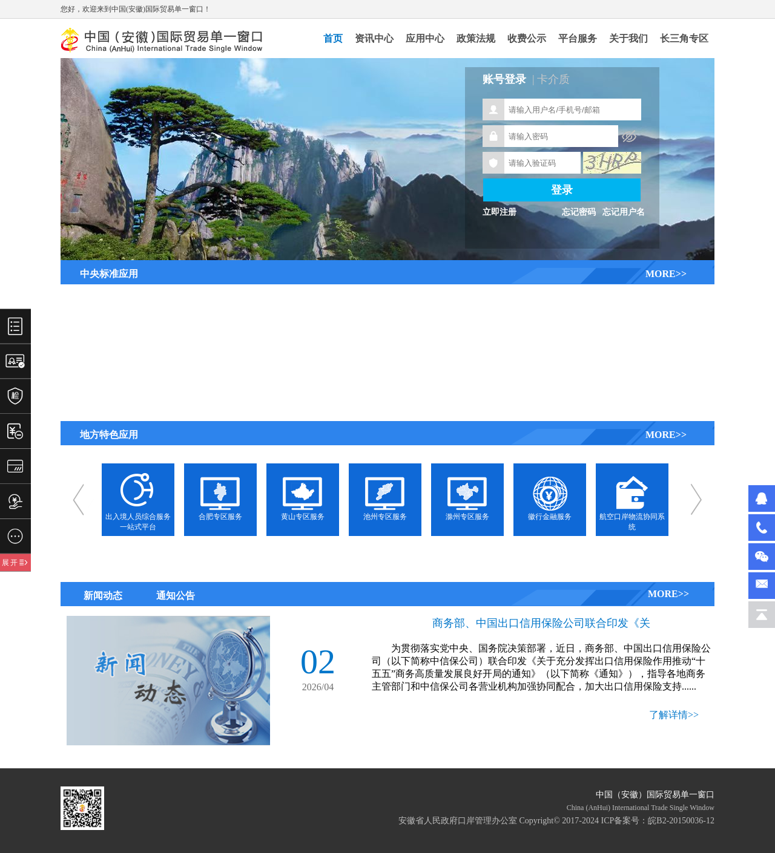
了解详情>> (674, 715)
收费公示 (526, 38)
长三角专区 (684, 38)
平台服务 (577, 38)
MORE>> (666, 274)
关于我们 (628, 38)
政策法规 (476, 38)
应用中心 (425, 38)
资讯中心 (374, 38)
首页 (333, 38)
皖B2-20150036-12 (681, 820)
